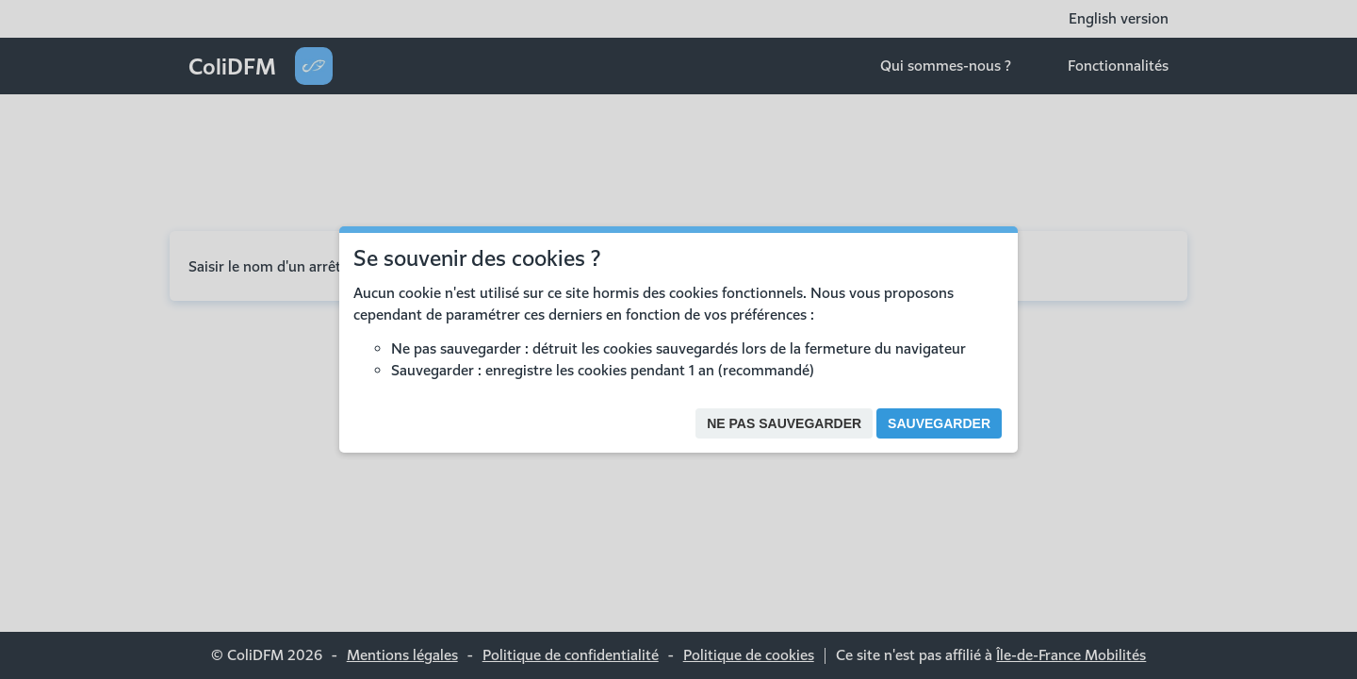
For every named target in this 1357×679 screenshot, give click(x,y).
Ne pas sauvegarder (784, 423)
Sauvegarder (939, 423)
